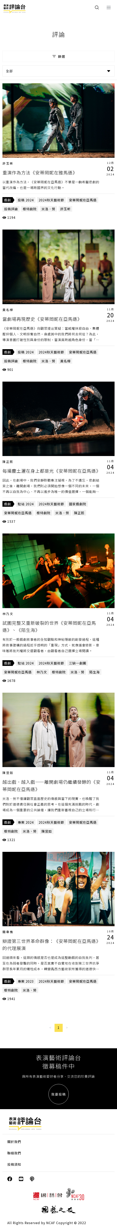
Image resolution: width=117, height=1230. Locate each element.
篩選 (58, 56)
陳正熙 (7, 461)
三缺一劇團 (77, 663)
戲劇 (7, 199)
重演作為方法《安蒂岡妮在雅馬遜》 (39, 172)
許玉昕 (7, 163)
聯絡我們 (14, 1153)
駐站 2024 (26, 503)
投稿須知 (14, 1164)
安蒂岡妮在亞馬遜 (83, 199)
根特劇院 (30, 208)
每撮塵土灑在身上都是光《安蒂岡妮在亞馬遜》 (51, 470)
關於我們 (14, 1141)
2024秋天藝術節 (51, 199)
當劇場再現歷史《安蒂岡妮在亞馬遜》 (42, 319)
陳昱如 (7, 773)
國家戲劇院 (77, 503)
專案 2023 (26, 981)
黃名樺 (7, 310)
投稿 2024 (26, 199)
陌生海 (94, 672)
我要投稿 (58, 1094)
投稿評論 (11, 208)
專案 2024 (26, 822)
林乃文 (7, 614)
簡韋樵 (7, 932)
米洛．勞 (48, 208)
